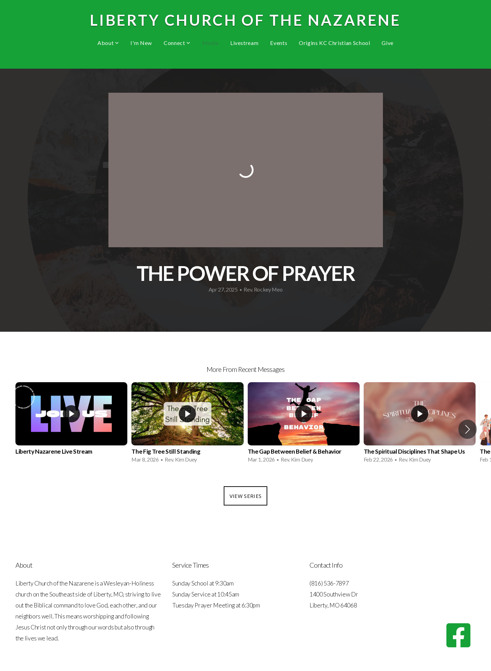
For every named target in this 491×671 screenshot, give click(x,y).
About (108, 42)
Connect (177, 42)
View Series (245, 495)
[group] (71, 424)
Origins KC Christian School (334, 42)
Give (388, 42)
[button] (467, 429)
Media (210, 42)
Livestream (244, 42)
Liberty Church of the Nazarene (245, 20)
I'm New (141, 42)
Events (278, 42)
